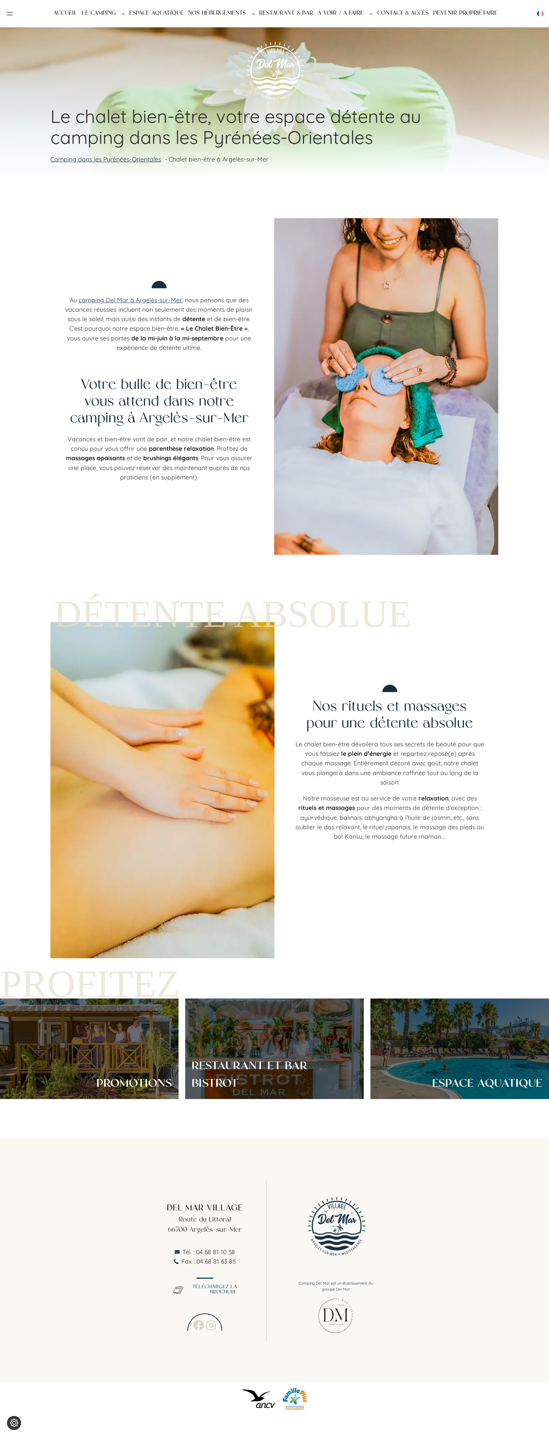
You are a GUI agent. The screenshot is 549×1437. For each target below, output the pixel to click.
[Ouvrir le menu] (10, 13)
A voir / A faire (341, 13)
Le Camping (99, 13)
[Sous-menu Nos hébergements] (253, 13)
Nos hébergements (217, 13)
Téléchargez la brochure (205, 1289)
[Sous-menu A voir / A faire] (371, 13)
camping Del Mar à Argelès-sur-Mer (130, 299)
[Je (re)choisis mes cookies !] (14, 1423)
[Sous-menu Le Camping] (123, 13)
